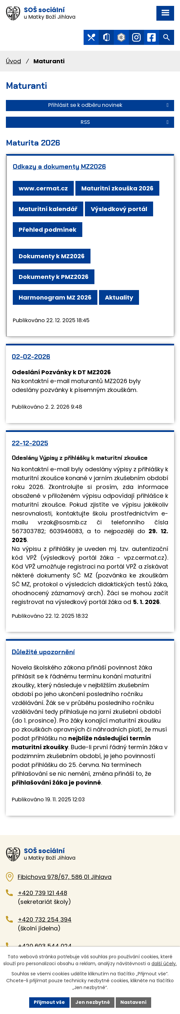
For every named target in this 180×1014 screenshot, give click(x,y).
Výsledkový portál (119, 209)
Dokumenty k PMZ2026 (54, 277)
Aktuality (119, 297)
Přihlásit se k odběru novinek (109, 105)
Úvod (13, 61)
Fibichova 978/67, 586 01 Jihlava (64, 877)
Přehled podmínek (47, 229)
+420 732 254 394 (44, 919)
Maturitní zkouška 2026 (117, 188)
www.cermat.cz (43, 188)
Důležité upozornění (43, 652)
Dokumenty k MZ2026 (52, 256)
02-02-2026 (31, 356)
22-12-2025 (30, 443)
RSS (126, 122)
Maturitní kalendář (48, 209)
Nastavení (133, 1002)
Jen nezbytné (92, 1002)
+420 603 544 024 (45, 946)
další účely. (164, 963)
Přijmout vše (49, 1002)
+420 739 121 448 (42, 893)
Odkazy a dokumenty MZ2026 (59, 166)
